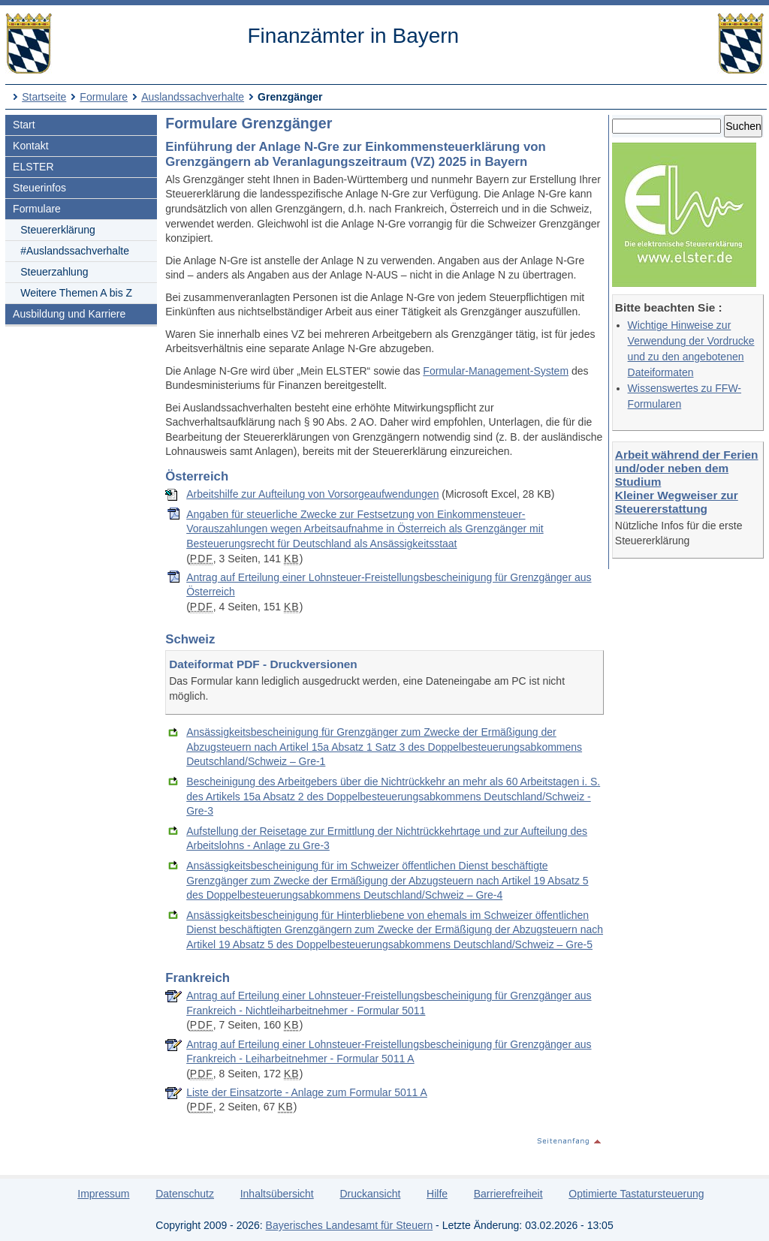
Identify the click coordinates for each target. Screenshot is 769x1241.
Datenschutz (184, 1194)
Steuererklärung (57, 230)
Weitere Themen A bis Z (76, 293)
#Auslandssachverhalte (74, 251)
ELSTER (33, 167)
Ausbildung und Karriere (69, 314)
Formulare (104, 97)
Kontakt (30, 146)
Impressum (103, 1194)
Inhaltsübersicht (277, 1194)
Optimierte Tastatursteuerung (636, 1194)
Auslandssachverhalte (192, 97)
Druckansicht (369, 1194)
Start (24, 125)
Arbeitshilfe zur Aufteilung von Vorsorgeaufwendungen (312, 494)
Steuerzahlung (54, 272)
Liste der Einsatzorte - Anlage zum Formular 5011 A (306, 1092)
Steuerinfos (39, 188)
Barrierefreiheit (508, 1194)
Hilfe (437, 1194)
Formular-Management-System (495, 371)
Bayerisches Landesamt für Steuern (349, 1225)
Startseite (44, 97)
